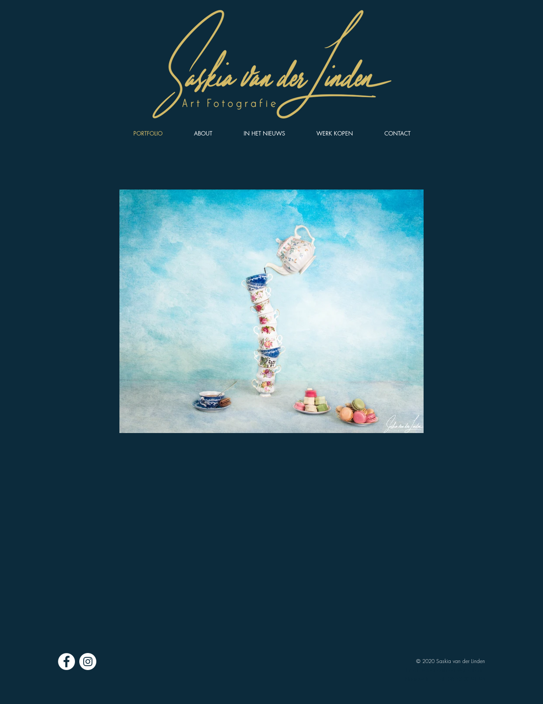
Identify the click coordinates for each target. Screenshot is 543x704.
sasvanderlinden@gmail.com (453, 670)
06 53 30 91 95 (466, 679)
